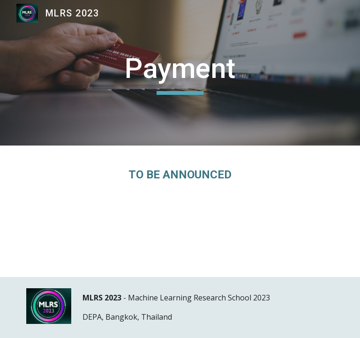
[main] (180, 73)
